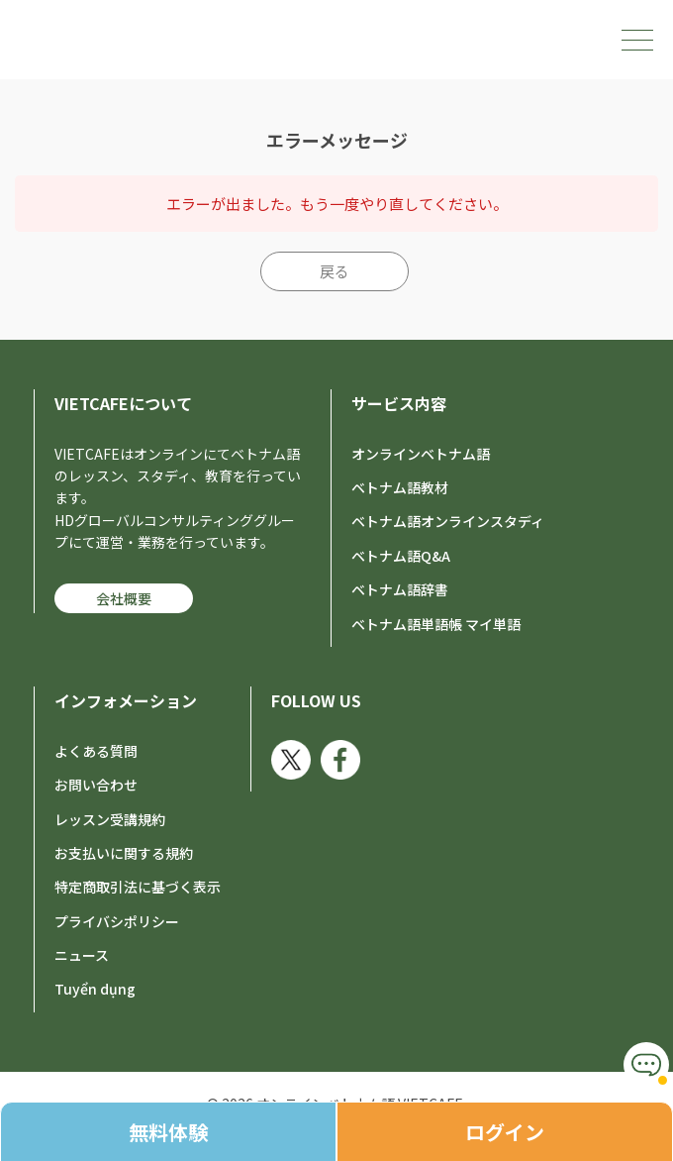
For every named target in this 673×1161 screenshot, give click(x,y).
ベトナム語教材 (399, 487)
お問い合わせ (96, 784)
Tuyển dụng (95, 989)
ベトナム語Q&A (400, 556)
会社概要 (123, 598)
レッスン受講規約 (109, 819)
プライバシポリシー (116, 921)
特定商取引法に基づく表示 (137, 887)
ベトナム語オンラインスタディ (447, 521)
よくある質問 (96, 751)
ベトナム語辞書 (399, 589)
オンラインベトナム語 (420, 454)
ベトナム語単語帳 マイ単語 (436, 624)
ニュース (81, 955)
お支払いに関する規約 (123, 853)
